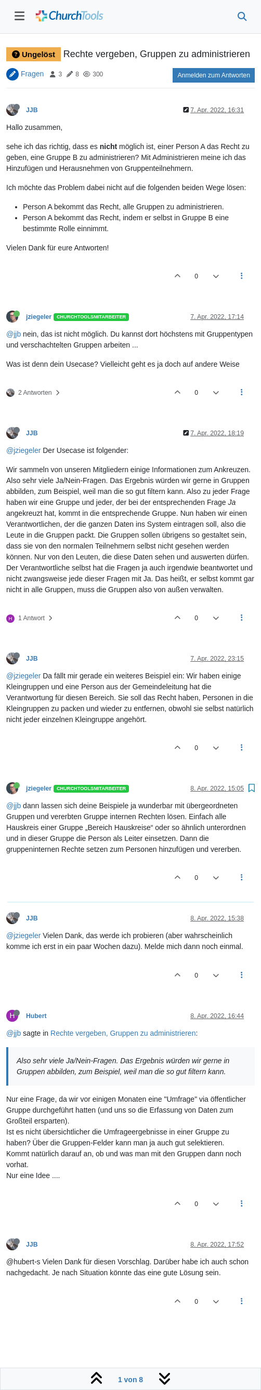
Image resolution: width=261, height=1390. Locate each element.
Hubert (36, 1016)
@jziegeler (23, 450)
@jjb (13, 334)
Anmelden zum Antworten (213, 75)
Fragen (32, 74)
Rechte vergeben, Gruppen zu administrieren (122, 1033)
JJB (31, 110)
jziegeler (38, 316)
